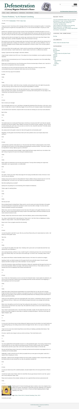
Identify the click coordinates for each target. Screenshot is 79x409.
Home (3, 12)
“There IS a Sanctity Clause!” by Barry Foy (62, 22)
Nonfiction (56, 63)
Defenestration (13, 20)
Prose (24, 20)
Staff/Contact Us (14, 12)
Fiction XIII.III (21, 395)
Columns (55, 52)
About (8, 12)
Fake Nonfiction (57, 60)
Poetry (54, 57)
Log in (39, 406)
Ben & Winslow (30, 12)
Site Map (55, 36)
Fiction (21, 20)
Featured (55, 56)
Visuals (54, 65)
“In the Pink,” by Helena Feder (59, 24)
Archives (36, 12)
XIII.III (39, 395)
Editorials (55, 54)
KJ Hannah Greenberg (29, 395)
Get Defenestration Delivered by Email (68, 11)
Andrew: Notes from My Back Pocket (61, 42)
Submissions (22, 12)
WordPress (46, 404)
